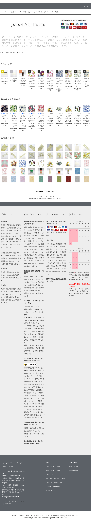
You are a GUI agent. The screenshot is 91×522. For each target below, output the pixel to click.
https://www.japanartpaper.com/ (39, 198)
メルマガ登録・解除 (53, 486)
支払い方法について (53, 466)
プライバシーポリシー (54, 482)
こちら (21, 501)
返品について (51, 474)
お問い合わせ (73, 470)
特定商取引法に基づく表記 (55, 478)
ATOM (53, 490)
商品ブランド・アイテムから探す (19, 12)
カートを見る (73, 466)
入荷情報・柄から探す (40, 12)
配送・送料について (53, 470)
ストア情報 (54, 12)
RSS (48, 490)
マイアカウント (74, 463)
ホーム (4, 12)
